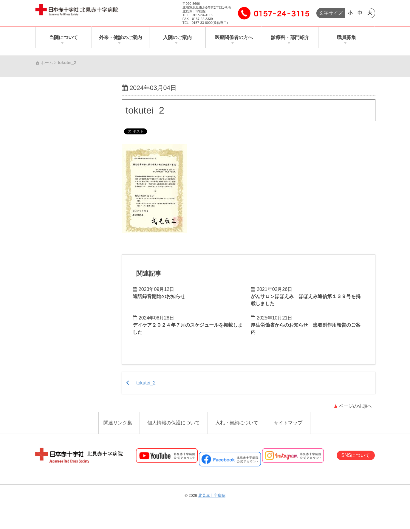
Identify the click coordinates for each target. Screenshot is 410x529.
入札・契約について (236, 423)
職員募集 (346, 37)
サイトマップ (288, 423)
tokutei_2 (145, 110)
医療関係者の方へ (234, 37)
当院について (63, 37)
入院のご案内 (177, 37)
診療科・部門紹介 (290, 37)
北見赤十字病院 (211, 496)
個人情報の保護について (173, 423)
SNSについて (355, 455)
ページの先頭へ (355, 406)
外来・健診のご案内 (120, 37)
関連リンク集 (117, 423)
